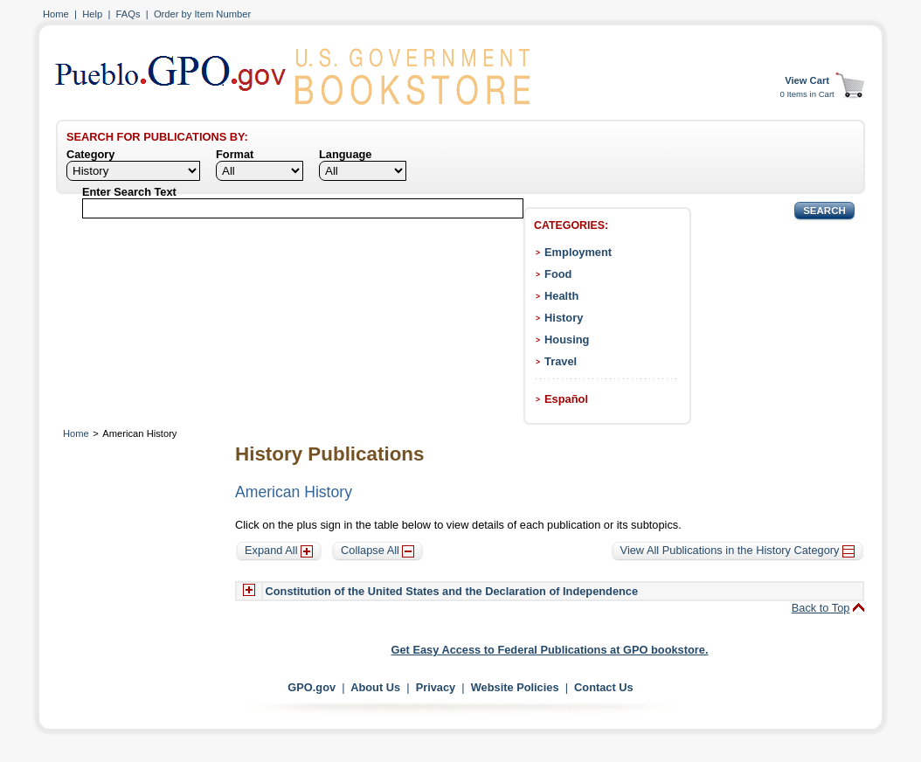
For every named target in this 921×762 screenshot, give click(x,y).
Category (90, 154)
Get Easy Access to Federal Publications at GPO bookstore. (550, 649)
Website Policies (515, 687)
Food (557, 274)
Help (92, 14)
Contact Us (604, 687)
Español (566, 398)
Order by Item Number (202, 14)
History (563, 317)
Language (345, 154)
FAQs (128, 14)
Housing (566, 339)
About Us (375, 687)
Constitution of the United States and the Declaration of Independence (452, 591)
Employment (578, 252)
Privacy (436, 687)
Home (56, 14)
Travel (560, 361)
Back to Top (821, 607)
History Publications (329, 454)
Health (561, 295)
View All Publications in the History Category (737, 550)
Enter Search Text (129, 191)
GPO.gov (311, 687)
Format (234, 154)
